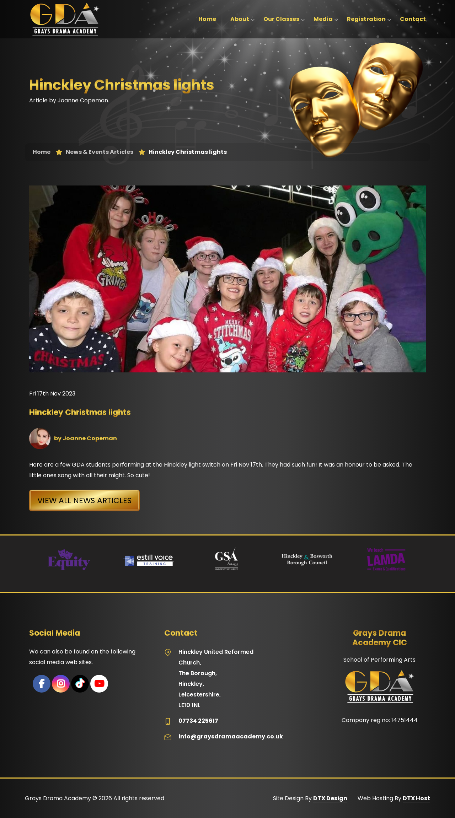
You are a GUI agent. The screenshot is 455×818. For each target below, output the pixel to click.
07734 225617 (198, 721)
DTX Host (416, 798)
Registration (366, 19)
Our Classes (281, 19)
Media (323, 19)
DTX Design (330, 798)
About (239, 19)
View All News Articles (84, 500)
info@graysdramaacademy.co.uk (230, 736)
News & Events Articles (99, 152)
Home (207, 19)
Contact (413, 19)
